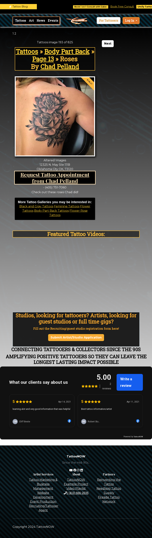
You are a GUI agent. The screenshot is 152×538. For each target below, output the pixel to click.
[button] (108, 20)
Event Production (43, 501)
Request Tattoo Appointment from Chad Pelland (54, 177)
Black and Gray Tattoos (36, 206)
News (41, 20)
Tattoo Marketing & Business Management (43, 484)
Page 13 (43, 59)
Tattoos (20, 20)
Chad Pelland (60, 66)
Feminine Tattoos (66, 206)
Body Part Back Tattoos (51, 210)
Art (31, 20)
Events (53, 20)
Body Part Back (67, 51)
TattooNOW (76, 479)
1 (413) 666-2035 (76, 493)
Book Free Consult (125, 6)
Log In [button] (130, 20)
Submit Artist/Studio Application (76, 337)
